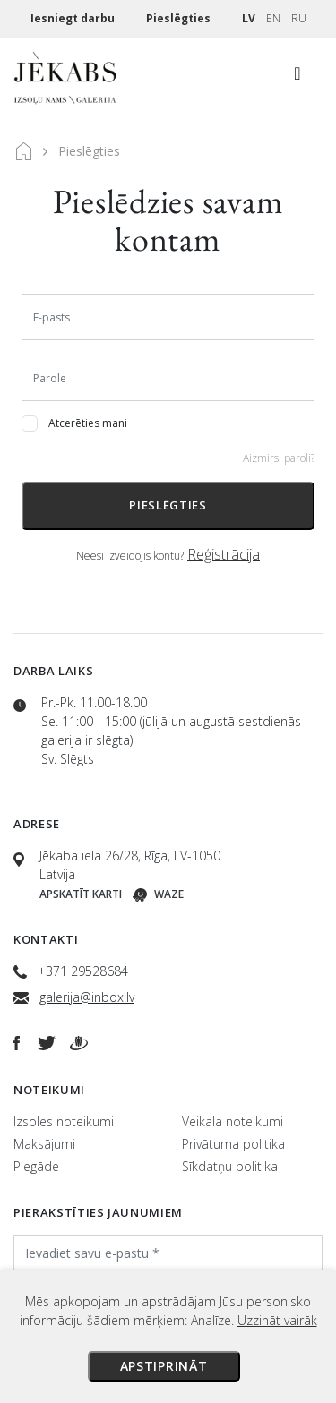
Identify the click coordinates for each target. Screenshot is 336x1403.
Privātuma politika (233, 1143)
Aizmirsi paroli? (278, 458)
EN (273, 18)
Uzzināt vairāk (277, 1320)
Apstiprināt (164, 1365)
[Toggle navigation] (297, 78)
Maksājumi (44, 1143)
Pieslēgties (179, 18)
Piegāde (36, 1166)
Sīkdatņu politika (230, 1166)
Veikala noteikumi (232, 1121)
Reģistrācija (223, 554)
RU (298, 18)
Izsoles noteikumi (63, 1121)
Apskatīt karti (80, 894)
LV (248, 18)
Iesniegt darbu (73, 18)
